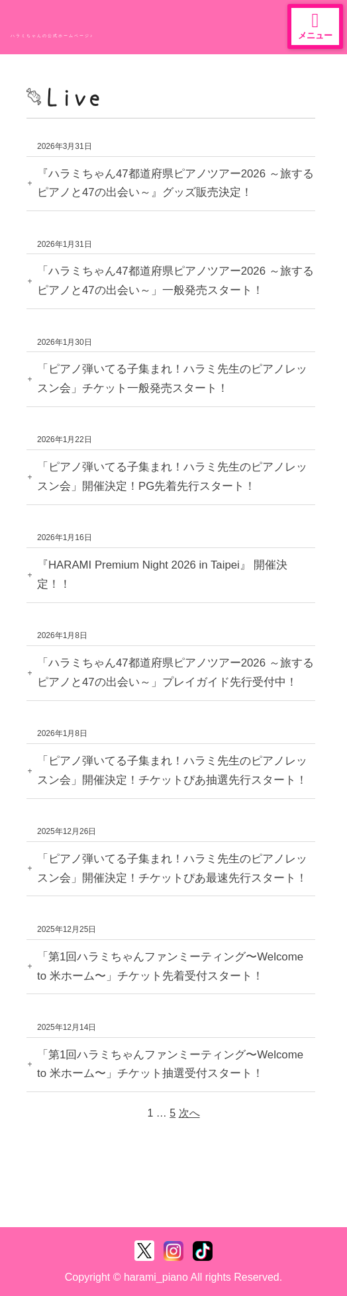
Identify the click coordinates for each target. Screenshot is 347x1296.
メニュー (315, 25)
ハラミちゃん (60, 23)
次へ (189, 1113)
